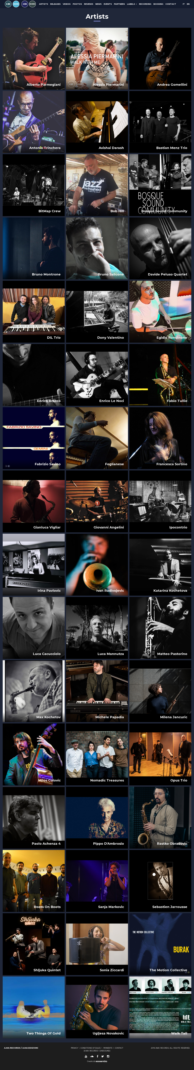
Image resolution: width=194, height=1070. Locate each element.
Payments (107, 1047)
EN (188, 4)
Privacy (74, 1047)
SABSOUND (105, 1050)
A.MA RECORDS (91, 1050)
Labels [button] (132, 4)
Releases (55, 4)
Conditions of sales (90, 1047)
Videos (67, 4)
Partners (119, 4)
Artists (43, 4)
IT (184, 4)
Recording (145, 4)
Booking (158, 4)
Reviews (88, 4)
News (98, 4)
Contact (170, 4)
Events (108, 4)
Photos (77, 4)
